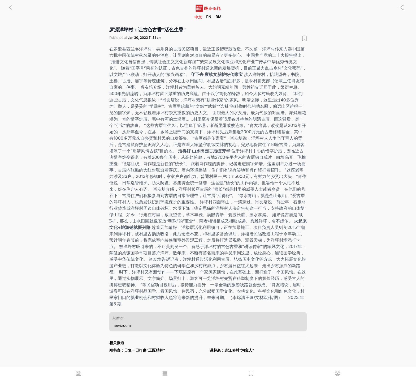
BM (218, 17)
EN (208, 17)
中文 (198, 17)
